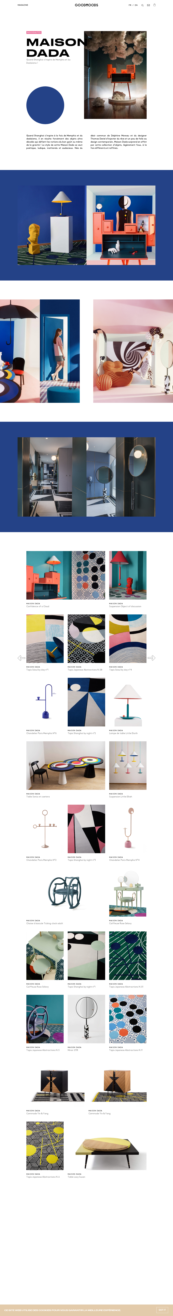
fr (130, 5)
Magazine (23, 5)
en (136, 5)
